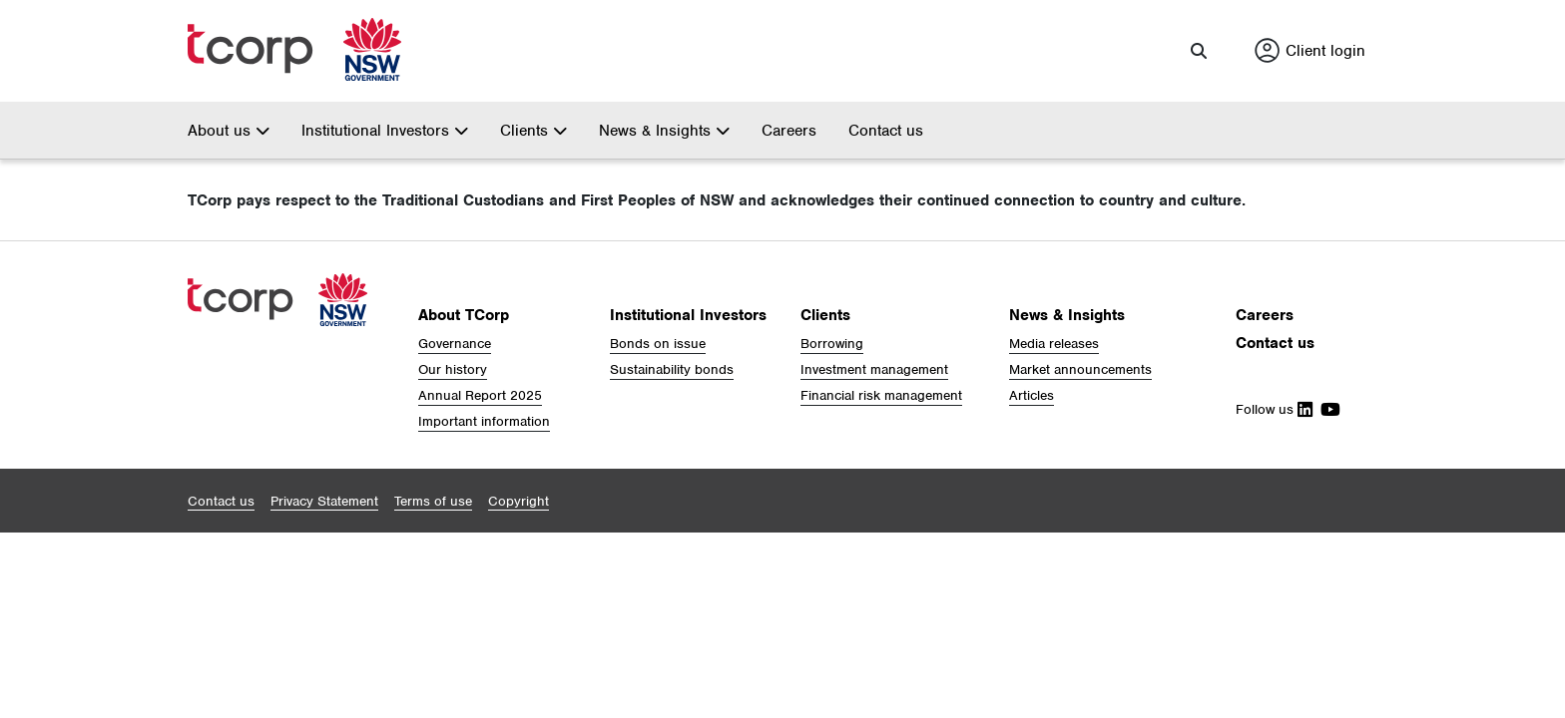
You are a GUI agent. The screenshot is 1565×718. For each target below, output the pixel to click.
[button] (1199, 50)
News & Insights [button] (664, 129)
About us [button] (228, 129)
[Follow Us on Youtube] (1326, 407)
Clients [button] (533, 129)
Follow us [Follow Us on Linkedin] (1274, 407)
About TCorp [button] (463, 313)
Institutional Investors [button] (384, 129)
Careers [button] (1265, 313)
